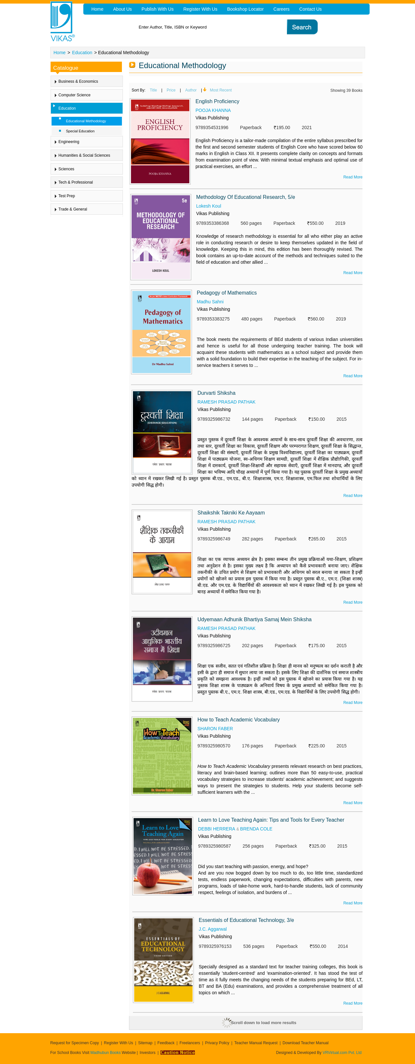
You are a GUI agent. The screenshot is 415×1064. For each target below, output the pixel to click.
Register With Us (118, 1043)
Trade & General (72, 209)
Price (171, 90)
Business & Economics (78, 81)
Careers (281, 9)
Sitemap (145, 1043)
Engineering (68, 141)
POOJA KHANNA (213, 110)
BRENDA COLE (256, 828)
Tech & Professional (75, 182)
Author (190, 90)
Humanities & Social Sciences (84, 155)
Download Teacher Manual (306, 1043)
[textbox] (217, 27)
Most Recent (220, 90)
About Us (122, 9)
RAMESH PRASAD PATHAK (226, 402)
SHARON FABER (215, 728)
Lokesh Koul (208, 206)
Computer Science (74, 95)
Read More (352, 177)
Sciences (66, 169)
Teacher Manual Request (256, 1043)
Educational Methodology (86, 121)
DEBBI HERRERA (216, 828)
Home (59, 52)
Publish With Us (158, 9)
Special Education (80, 131)
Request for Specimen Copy (74, 1043)
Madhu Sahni (210, 301)
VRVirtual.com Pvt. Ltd (342, 1052)
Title (153, 90)
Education (82, 52)
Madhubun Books (106, 1052)
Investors (148, 1052)
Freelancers (190, 1043)
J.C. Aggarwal (213, 929)
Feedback (166, 1043)
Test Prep (66, 196)
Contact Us (310, 9)
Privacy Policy (217, 1043)
